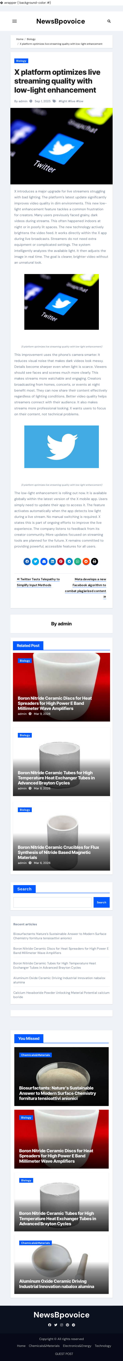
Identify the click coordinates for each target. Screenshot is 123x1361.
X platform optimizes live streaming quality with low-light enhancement (57, 80)
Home (21, 1346)
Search (24, 889)
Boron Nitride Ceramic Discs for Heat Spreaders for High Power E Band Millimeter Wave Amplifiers (55, 703)
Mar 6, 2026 (42, 863)
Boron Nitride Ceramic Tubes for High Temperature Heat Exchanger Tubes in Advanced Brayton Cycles (56, 778)
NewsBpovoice (60, 21)
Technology (103, 1346)
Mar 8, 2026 (42, 788)
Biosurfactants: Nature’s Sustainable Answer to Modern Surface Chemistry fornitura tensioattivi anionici (59, 936)
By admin (20, 101)
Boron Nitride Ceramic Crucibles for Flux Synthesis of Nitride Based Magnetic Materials (58, 852)
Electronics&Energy (77, 1346)
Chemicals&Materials (35, 1055)
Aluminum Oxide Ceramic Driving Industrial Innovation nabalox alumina (56, 1284)
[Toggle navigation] (14, 21)
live (72, 101)
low (80, 101)
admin (65, 624)
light (64, 101)
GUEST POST (64, 1354)
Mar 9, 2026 (42, 714)
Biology (21, 61)
